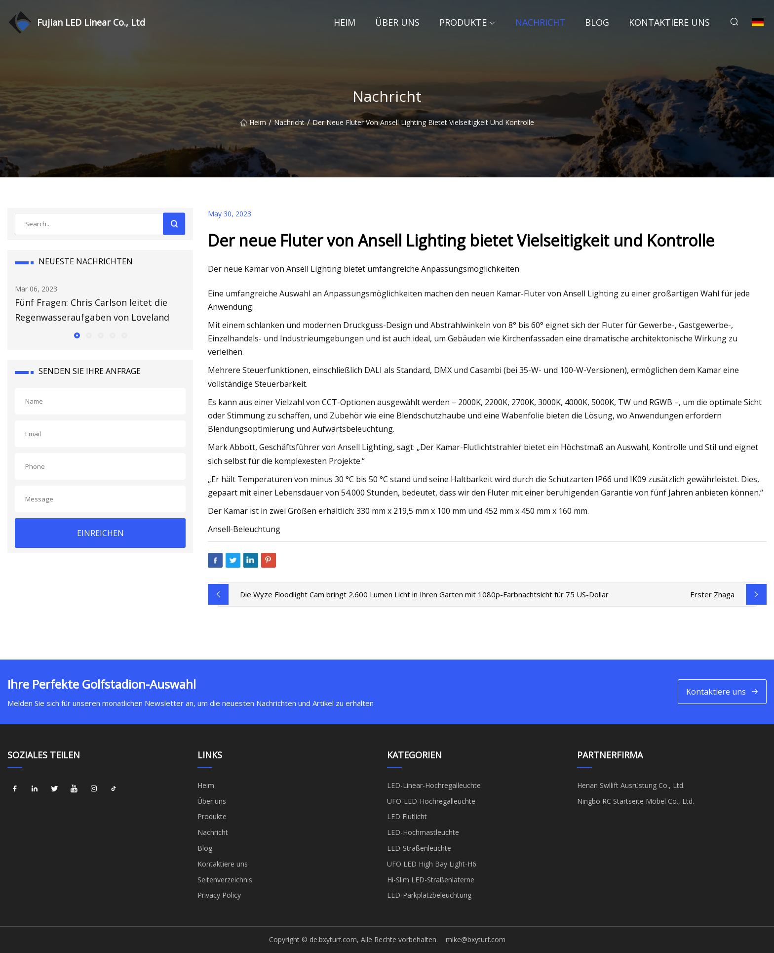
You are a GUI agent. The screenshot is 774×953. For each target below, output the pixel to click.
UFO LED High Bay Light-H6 (431, 864)
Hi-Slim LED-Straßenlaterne (430, 879)
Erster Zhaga (712, 594)
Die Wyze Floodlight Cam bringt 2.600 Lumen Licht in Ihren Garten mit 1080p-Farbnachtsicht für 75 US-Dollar (424, 594)
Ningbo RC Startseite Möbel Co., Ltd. (635, 801)
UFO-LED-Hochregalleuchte (431, 801)
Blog (597, 22)
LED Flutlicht (407, 816)
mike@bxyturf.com (475, 939)
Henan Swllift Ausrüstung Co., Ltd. (631, 785)
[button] (76, 335)
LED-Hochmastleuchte (423, 832)
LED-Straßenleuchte (419, 848)
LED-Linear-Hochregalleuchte (434, 785)
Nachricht (540, 22)
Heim (344, 22)
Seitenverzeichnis (224, 879)
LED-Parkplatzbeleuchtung (429, 895)
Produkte (463, 22)
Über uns (397, 22)
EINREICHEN (100, 533)
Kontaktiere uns (669, 22)
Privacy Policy (219, 895)
